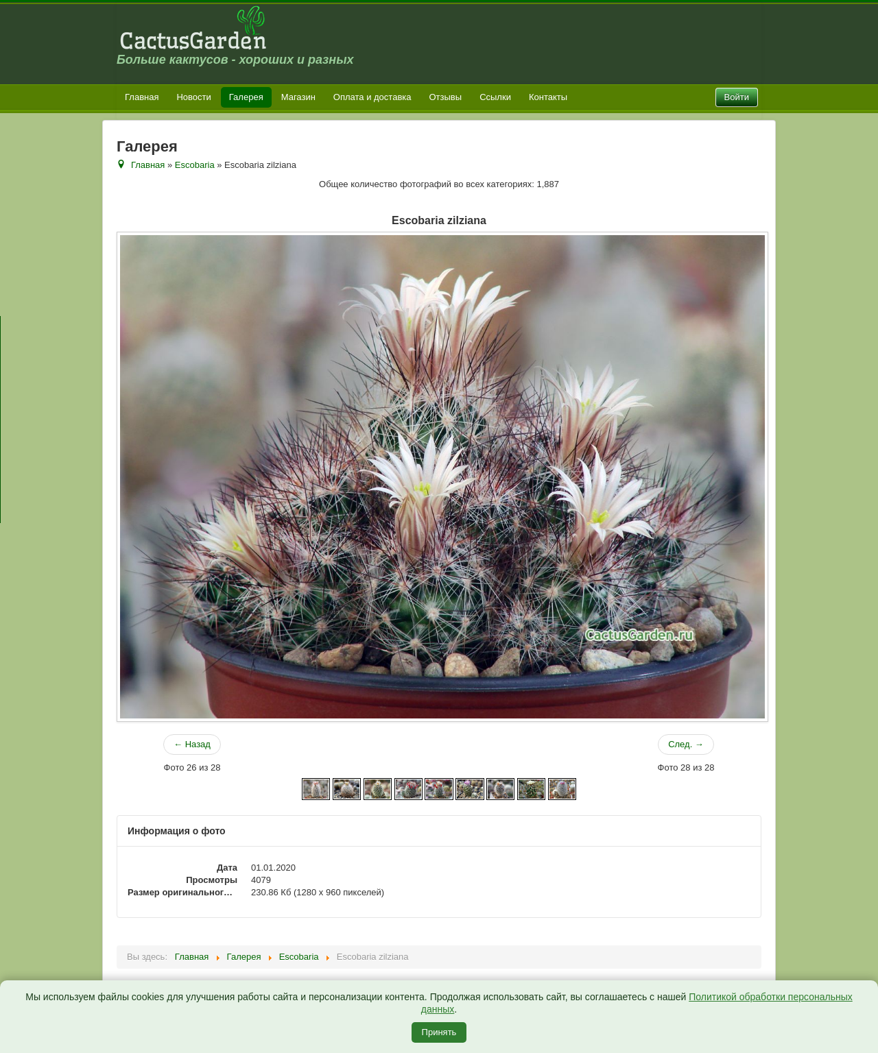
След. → (686, 744)
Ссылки (495, 97)
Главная (141, 97)
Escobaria (195, 165)
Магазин (298, 97)
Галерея (246, 97)
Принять (439, 1032)
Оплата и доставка (372, 97)
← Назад (192, 744)
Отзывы (445, 97)
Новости (193, 97)
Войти (736, 97)
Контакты (548, 97)
